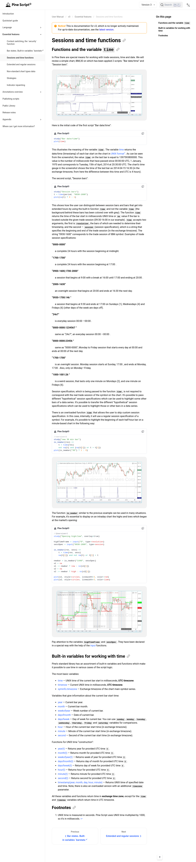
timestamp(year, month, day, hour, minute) (80, 782)
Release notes (9, 112)
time (121, 149)
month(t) (62, 752)
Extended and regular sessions (21, 64)
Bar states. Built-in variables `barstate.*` (25, 51)
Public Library (9, 106)
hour (60, 726)
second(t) (63, 778)
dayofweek (63, 719)
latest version (106, 29)
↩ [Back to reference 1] (82, 818)
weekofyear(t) (65, 757)
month (61, 706)
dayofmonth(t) (65, 761)
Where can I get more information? (19, 126)
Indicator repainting (16, 85)
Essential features (83, 17)
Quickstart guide (10, 20)
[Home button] (19, 5)
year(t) (61, 748)
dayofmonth (64, 714)
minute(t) (63, 773)
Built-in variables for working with (91, 656)
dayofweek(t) (65, 765)
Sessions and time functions (20, 57)
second (62, 735)
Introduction (8, 13)
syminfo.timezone (67, 688)
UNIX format (117, 153)
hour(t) (61, 769)
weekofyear (64, 710)
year (60, 702)
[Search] (171, 5)
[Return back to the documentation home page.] (58, 16)
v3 (69, 17)
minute (61, 731)
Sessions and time (89, 40)
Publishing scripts (11, 99)
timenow (62, 684)
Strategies (11, 78)
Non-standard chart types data (21, 71)
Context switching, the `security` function (22, 42)
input (93, 645)
